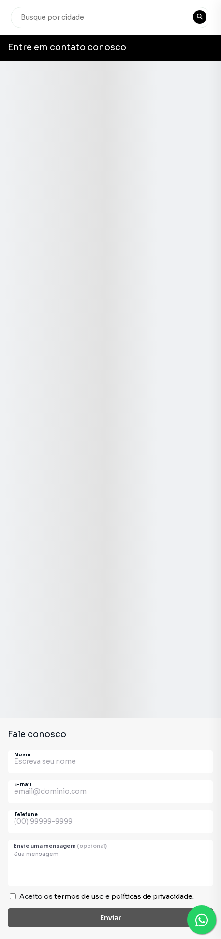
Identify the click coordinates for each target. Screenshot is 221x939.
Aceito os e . (106, 896)
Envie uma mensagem (60, 845)
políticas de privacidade (151, 896)
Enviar (110, 917)
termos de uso (79, 896)
